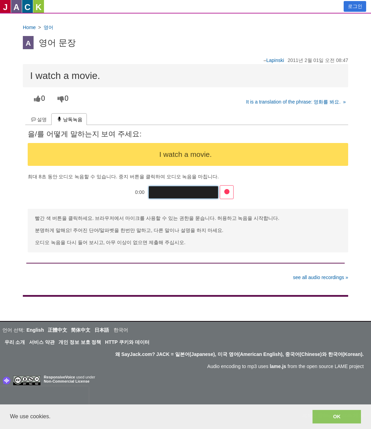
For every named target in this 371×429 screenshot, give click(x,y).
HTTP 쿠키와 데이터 (127, 342)
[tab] (38, 119)
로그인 (355, 6)
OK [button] (337, 416)
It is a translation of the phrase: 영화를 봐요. (293, 102)
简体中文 (80, 330)
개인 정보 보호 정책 (79, 342)
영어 (48, 27)
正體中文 (57, 330)
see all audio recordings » (320, 277)
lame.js (278, 366)
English (35, 330)
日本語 (101, 330)
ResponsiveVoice (59, 377)
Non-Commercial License (67, 381)
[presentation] (44, 396)
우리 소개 (14, 342)
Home (29, 27)
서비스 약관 (42, 342)
